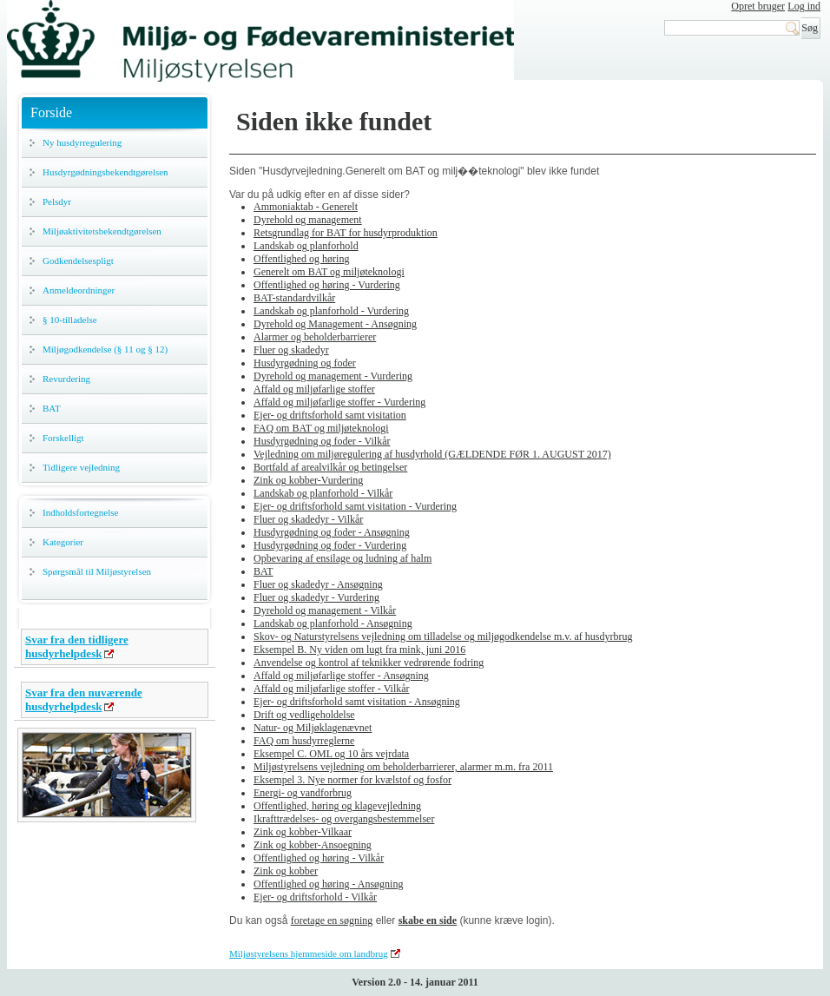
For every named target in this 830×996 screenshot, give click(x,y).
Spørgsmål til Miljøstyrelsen (97, 571)
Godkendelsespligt (78, 260)
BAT (52, 408)
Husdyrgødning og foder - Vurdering (330, 545)
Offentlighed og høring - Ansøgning (328, 884)
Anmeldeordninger (79, 290)
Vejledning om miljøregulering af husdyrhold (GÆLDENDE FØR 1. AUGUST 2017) (432, 454)
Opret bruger (758, 6)
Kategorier (63, 542)
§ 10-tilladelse (70, 319)
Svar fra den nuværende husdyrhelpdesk (83, 699)
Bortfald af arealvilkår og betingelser (330, 467)
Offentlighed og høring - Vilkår (319, 858)
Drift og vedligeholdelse (304, 715)
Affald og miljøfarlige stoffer (314, 389)
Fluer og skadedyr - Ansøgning (318, 584)
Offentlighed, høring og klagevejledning (337, 806)
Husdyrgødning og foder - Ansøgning (332, 532)
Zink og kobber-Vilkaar (303, 832)
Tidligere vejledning (81, 467)
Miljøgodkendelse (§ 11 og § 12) (105, 349)
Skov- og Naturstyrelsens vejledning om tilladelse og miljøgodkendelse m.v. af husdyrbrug (443, 636)
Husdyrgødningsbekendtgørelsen (105, 172)
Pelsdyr (57, 201)
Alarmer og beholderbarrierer (315, 337)
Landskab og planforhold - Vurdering (331, 311)
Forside (51, 112)
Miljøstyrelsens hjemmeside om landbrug (308, 953)
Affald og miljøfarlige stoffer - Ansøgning (341, 675)
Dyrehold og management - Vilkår (325, 610)
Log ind (803, 6)
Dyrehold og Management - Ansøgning (335, 324)
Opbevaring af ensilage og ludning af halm (342, 558)
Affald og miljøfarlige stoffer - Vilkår (332, 689)
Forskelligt (63, 437)
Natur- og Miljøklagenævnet (313, 728)
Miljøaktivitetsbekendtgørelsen (102, 231)
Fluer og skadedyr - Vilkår (308, 519)
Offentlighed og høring (301, 259)
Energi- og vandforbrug (303, 793)
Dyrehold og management (308, 220)
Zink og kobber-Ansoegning (313, 845)
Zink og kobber (286, 871)
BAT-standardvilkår (294, 298)
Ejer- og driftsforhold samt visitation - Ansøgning (357, 702)
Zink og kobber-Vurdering (308, 480)
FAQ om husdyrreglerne (304, 741)
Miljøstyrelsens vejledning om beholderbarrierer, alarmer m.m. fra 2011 (403, 767)
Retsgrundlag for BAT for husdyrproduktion (346, 233)
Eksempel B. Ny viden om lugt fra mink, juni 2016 (359, 649)
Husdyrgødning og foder (305, 363)
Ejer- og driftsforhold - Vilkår (315, 897)
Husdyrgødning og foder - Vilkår (322, 441)
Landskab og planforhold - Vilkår (323, 493)
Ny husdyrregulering (82, 142)
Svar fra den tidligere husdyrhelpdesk (76, 646)
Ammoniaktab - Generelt (306, 207)
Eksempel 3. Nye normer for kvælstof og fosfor (352, 780)
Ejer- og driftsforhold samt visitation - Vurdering (355, 506)
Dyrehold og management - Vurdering (333, 376)
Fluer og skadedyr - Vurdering (316, 597)
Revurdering (66, 378)
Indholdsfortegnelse (80, 512)
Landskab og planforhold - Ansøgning (333, 623)
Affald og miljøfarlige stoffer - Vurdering (339, 402)
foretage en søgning (332, 920)
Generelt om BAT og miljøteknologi (329, 272)
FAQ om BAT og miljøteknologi (321, 428)
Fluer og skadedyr (291, 350)
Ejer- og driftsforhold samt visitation (330, 415)
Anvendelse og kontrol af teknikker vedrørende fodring (369, 662)
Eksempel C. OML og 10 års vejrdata (331, 754)
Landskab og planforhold (306, 246)
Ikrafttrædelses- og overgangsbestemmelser (344, 819)
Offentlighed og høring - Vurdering (327, 285)
